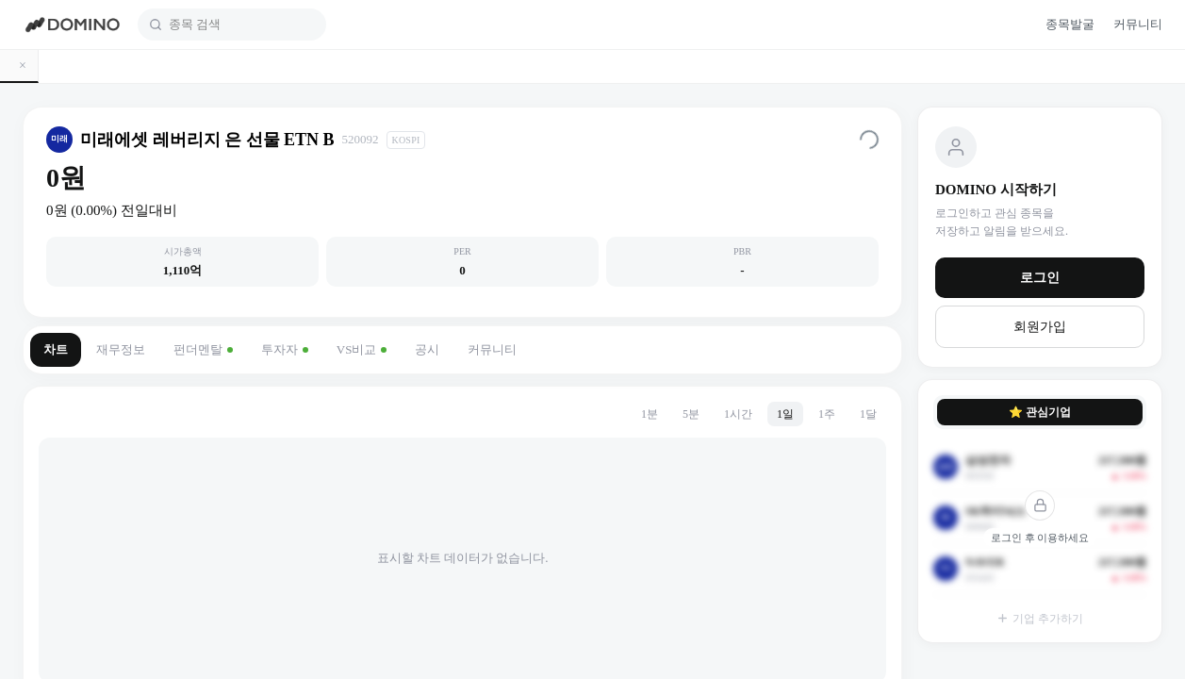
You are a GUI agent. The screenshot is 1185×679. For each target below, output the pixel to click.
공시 (427, 349)
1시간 (738, 414)
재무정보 (120, 349)
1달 (868, 414)
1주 (826, 414)
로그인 (1040, 278)
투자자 (284, 349)
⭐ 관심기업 (1040, 412)
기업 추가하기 (1039, 618)
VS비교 (362, 349)
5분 (691, 414)
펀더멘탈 (203, 349)
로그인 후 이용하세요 (1040, 537)
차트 (55, 349)
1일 (785, 414)
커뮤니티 (492, 349)
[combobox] (242, 24)
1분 (649, 414)
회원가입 (1039, 327)
